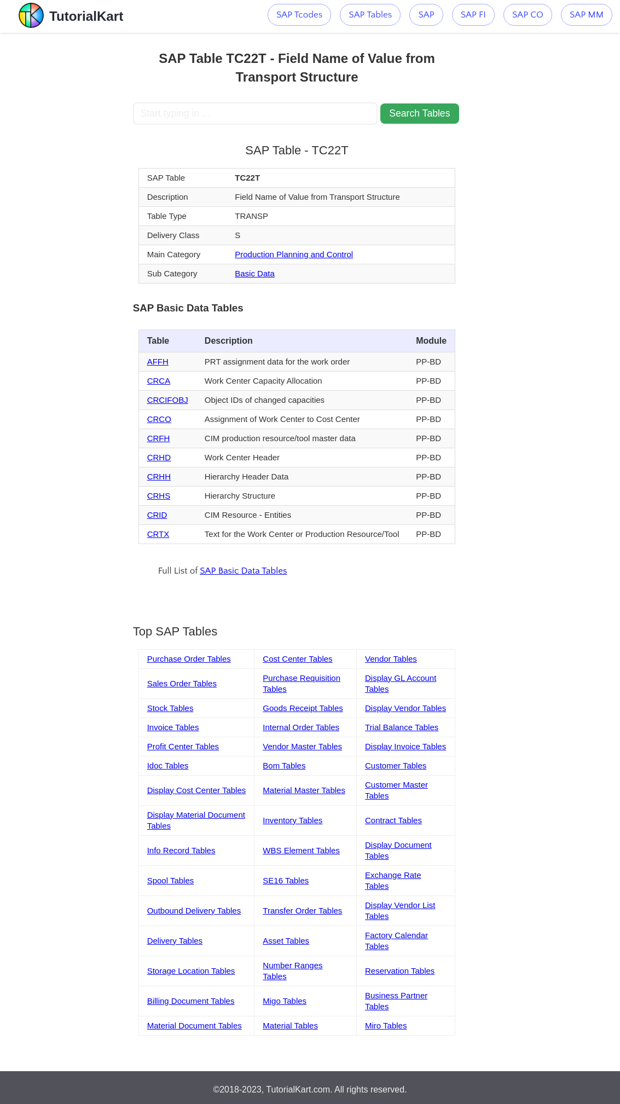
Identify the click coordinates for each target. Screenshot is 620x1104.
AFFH (158, 361)
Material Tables (290, 1025)
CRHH (159, 476)
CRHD (159, 457)
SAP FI (473, 15)
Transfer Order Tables (302, 910)
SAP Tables (370, 15)
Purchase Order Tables (189, 658)
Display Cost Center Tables (196, 790)
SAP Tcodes (299, 15)
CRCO (159, 419)
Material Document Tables (194, 1025)
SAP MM (587, 15)
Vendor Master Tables (302, 746)
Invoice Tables (173, 727)
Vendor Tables (391, 658)
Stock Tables (170, 708)
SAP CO (527, 15)
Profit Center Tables (183, 746)
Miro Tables (386, 1025)
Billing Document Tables (191, 1000)
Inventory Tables (292, 820)
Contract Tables (393, 820)
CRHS (159, 495)
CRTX (158, 534)
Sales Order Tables (182, 683)
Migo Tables (284, 1000)
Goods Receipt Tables (303, 708)
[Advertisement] (66, 197)
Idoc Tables (168, 765)
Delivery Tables (174, 940)
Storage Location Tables (191, 970)
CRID (157, 514)
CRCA (159, 380)
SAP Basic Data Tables (243, 571)
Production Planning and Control (294, 254)
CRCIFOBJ (167, 399)
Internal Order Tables (301, 727)
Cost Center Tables (297, 658)
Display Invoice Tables (405, 746)
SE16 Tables (286, 880)
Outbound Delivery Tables (194, 910)
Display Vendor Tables (405, 708)
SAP (426, 15)
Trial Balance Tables (401, 727)
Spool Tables (170, 880)
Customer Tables (395, 765)
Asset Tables (286, 940)
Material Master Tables (304, 790)
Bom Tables (284, 765)
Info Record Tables (181, 850)
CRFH (158, 438)
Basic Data (255, 273)
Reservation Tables (399, 970)
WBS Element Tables (301, 850)
